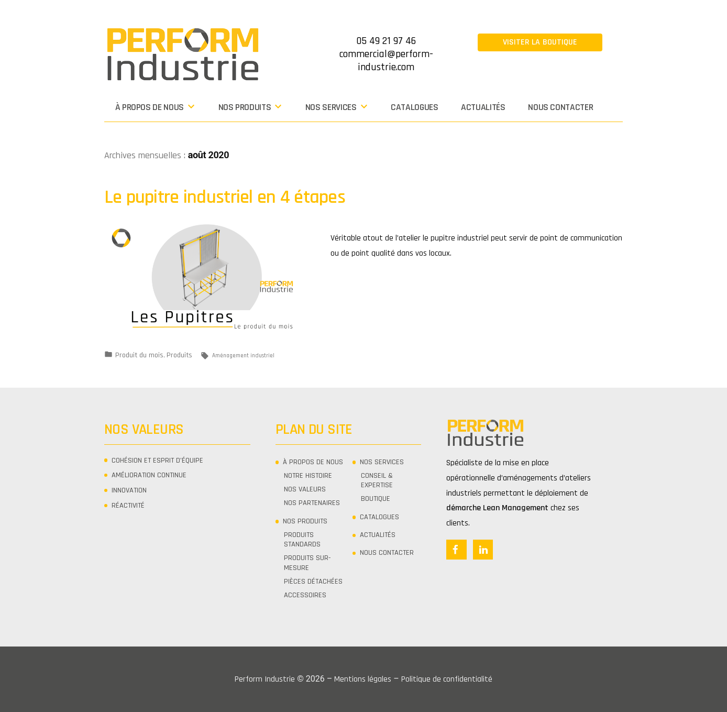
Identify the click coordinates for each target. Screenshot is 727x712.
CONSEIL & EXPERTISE (377, 480)
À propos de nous (149, 107)
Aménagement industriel (243, 355)
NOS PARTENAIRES (312, 503)
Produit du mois (139, 355)
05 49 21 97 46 (386, 41)
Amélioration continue (149, 475)
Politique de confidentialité (446, 679)
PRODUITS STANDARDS (302, 539)
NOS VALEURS (305, 489)
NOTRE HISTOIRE (308, 475)
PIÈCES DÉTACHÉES (313, 581)
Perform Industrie (265, 679)
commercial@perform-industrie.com (386, 60)
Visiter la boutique (540, 42)
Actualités (483, 107)
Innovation (129, 490)
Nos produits (244, 107)
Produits (179, 355)
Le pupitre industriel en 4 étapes (224, 197)
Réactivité (128, 505)
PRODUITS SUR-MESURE (307, 562)
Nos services (331, 107)
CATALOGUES (414, 107)
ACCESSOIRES (305, 595)
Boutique (375, 498)
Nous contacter (560, 107)
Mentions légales (362, 679)
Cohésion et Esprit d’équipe (157, 460)
